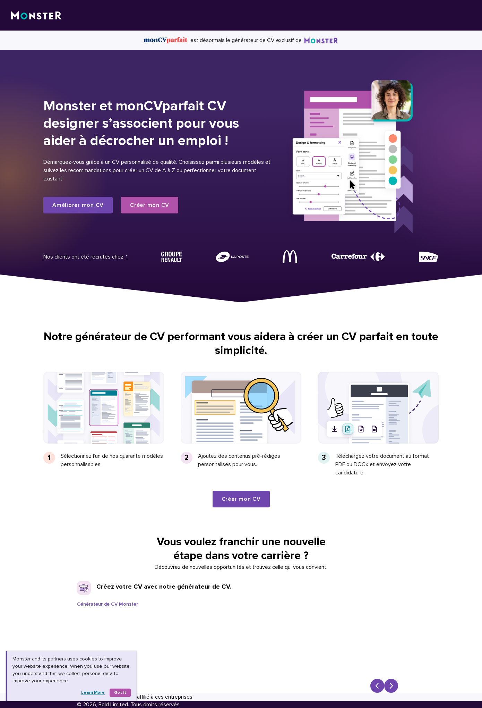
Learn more (93, 692)
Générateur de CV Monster (107, 604)
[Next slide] (391, 686)
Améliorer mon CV (78, 205)
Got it (120, 692)
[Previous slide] (377, 686)
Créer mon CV (149, 205)
